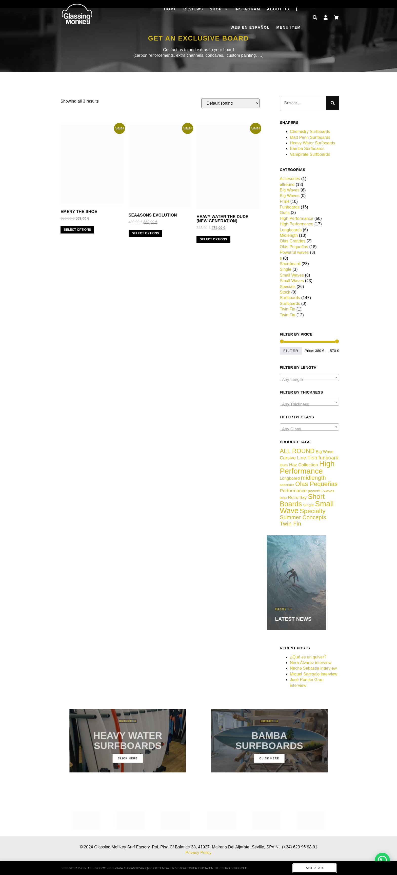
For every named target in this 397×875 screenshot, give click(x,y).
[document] (198, 437)
